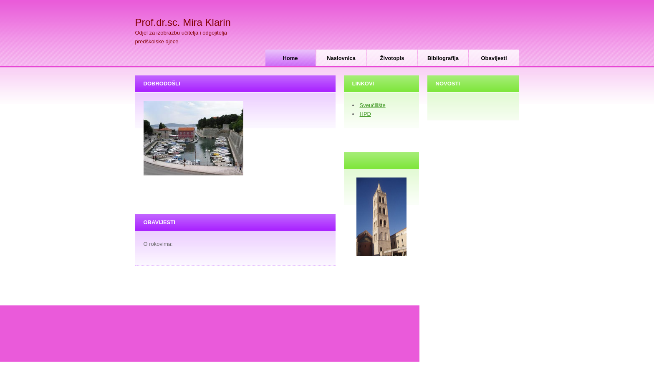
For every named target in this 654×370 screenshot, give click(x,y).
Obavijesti (494, 58)
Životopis (392, 58)
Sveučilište (373, 105)
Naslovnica (341, 58)
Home (290, 58)
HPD (365, 114)
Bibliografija (443, 58)
